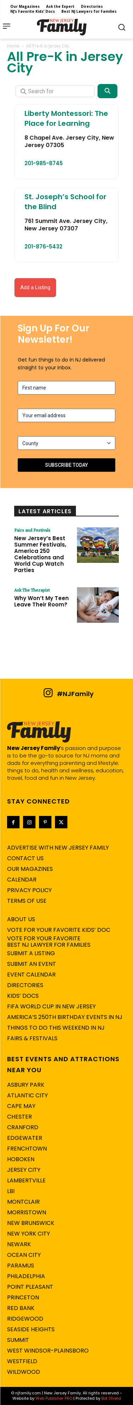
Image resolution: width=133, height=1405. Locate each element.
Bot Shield (111, 1398)
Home (13, 46)
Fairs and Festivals (32, 529)
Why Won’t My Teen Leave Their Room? (41, 601)
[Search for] (55, 91)
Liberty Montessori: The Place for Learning (66, 118)
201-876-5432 (43, 246)
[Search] (107, 91)
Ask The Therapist (32, 589)
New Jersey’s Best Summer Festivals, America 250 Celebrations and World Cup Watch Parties (40, 554)
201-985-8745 (43, 163)
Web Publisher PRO (53, 1398)
